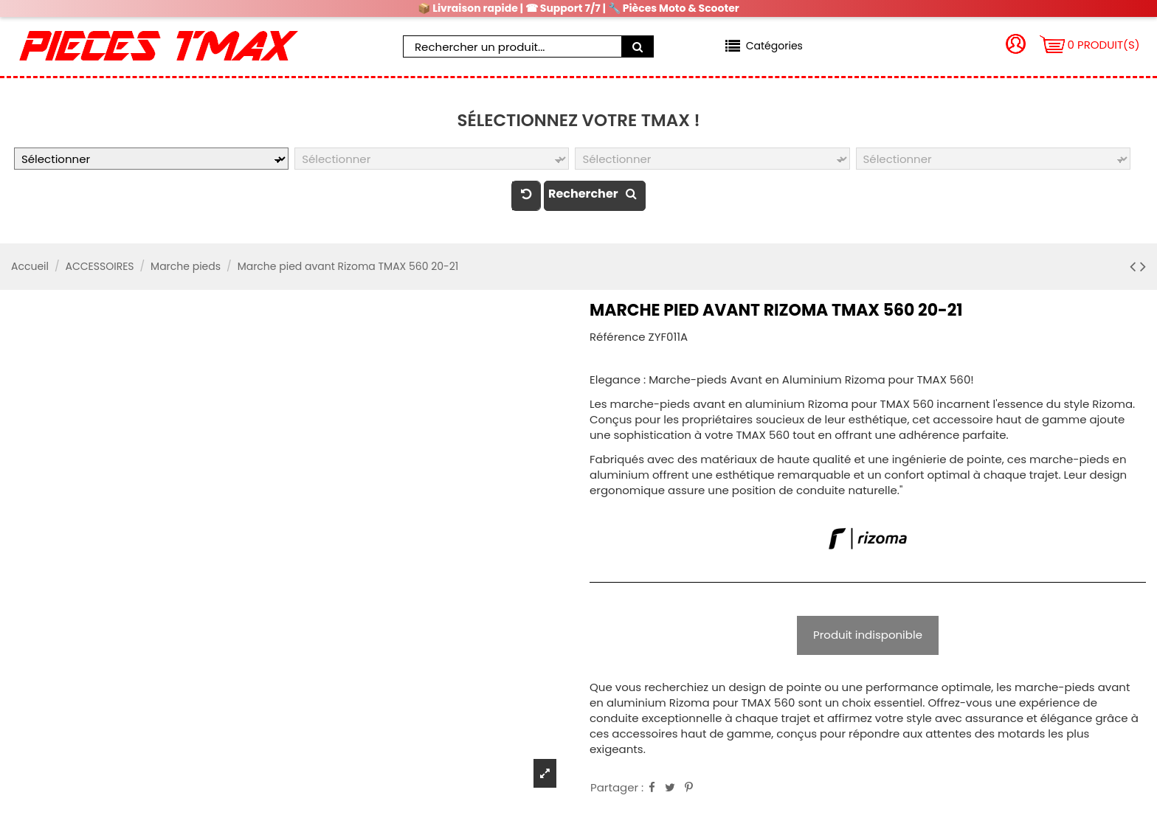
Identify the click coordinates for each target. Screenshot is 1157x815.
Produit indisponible (867, 634)
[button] (764, 46)
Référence (618, 336)
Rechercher (594, 193)
